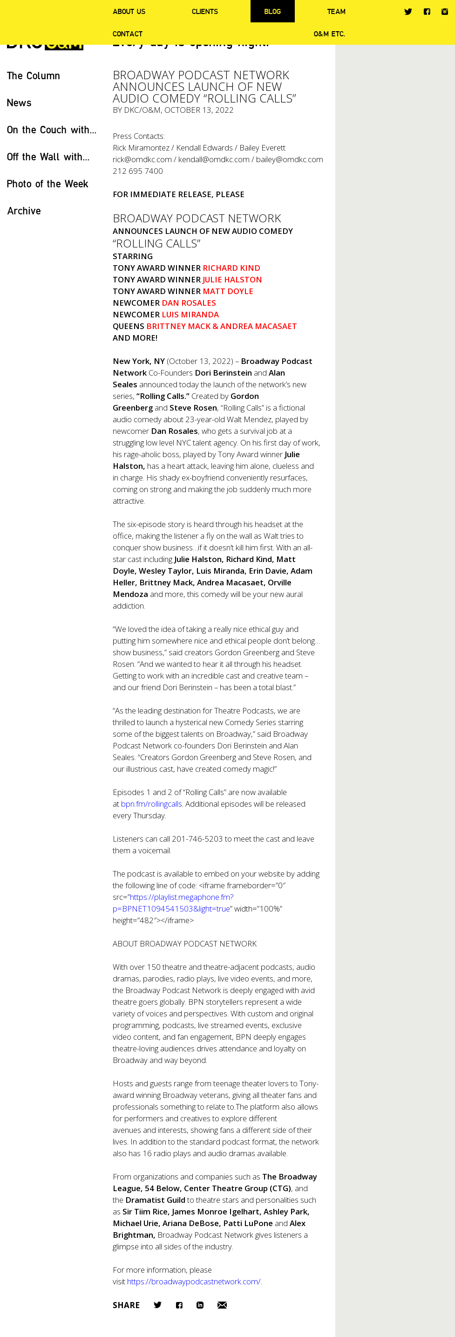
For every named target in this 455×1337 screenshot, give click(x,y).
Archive (24, 210)
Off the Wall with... (48, 156)
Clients (205, 11)
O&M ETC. (330, 33)
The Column (34, 75)
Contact (128, 33)
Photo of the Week (47, 183)
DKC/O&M (142, 109)
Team (336, 11)
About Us (129, 11)
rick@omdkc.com (142, 159)
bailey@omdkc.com (289, 159)
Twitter (408, 11)
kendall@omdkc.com (214, 159)
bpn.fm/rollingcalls (151, 803)
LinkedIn (200, 1305)
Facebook (426, 11)
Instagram (444, 11)
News (19, 102)
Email (222, 1305)
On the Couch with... (52, 129)
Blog (273, 11)
